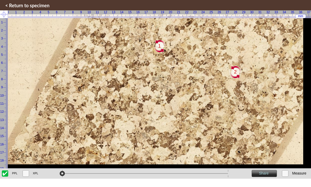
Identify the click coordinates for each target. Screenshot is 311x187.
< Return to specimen (27, 5)
